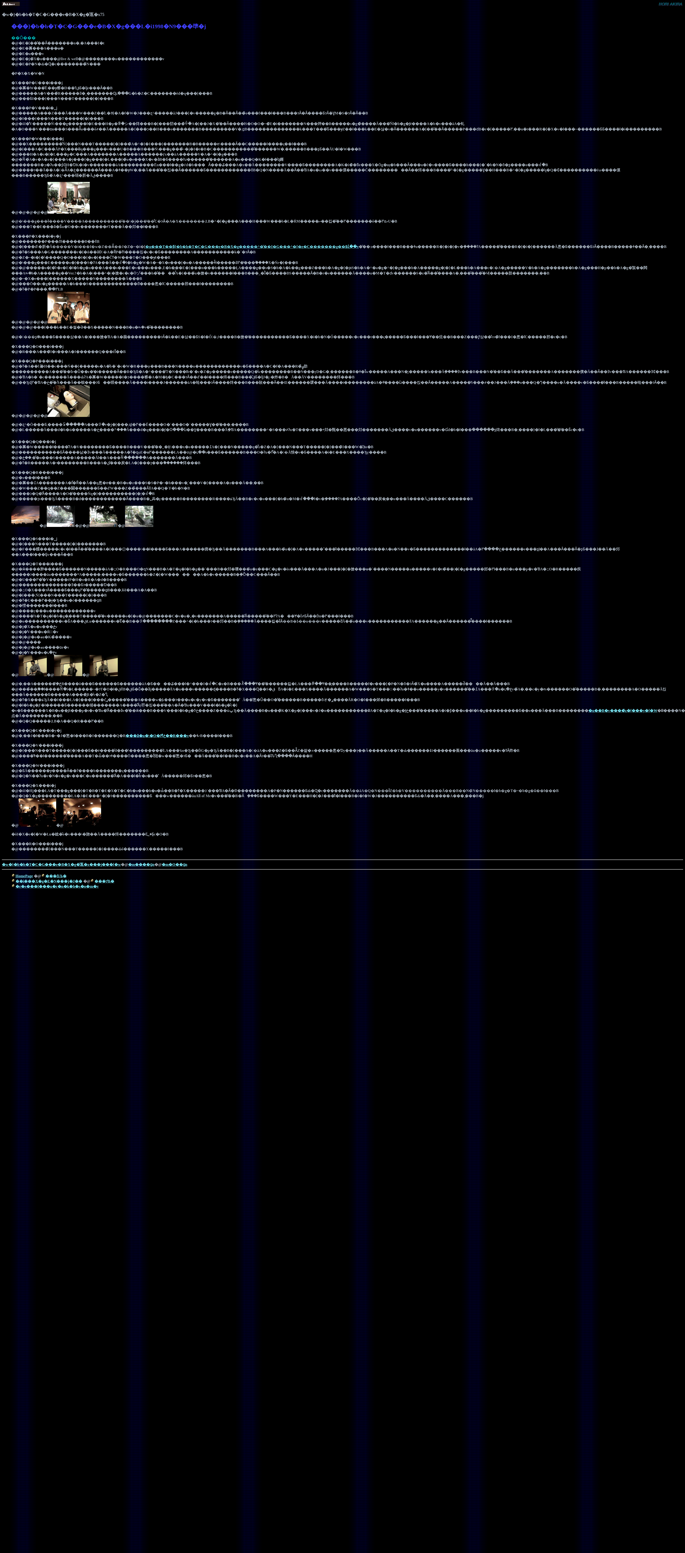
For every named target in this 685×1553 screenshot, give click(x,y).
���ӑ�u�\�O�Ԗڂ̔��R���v (157, 736)
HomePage (24, 876)
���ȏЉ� (56, 876)
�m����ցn (141, 865)
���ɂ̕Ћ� (104, 881)
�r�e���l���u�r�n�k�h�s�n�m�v (57, 886)
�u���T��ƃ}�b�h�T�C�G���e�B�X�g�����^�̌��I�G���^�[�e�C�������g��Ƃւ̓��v (252, 247)
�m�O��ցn (174, 865)
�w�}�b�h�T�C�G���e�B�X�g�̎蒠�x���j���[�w (61, 865)
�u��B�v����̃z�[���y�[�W (622, 711)
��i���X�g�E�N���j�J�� (49, 881)
